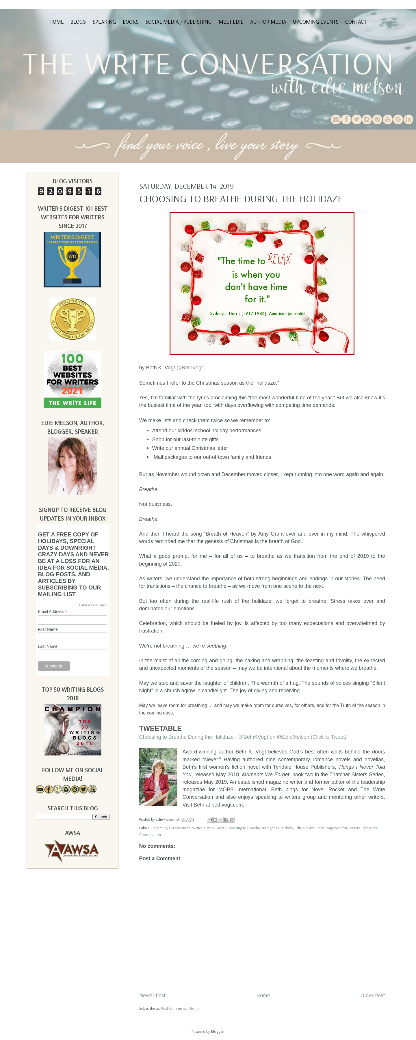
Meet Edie (231, 21)
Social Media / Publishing (178, 21)
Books (131, 21)
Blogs (78, 21)
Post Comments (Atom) (180, 1008)
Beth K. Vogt (214, 827)
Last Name (47, 646)
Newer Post (152, 995)
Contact (356, 21)
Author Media (268, 21)
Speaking (104, 21)
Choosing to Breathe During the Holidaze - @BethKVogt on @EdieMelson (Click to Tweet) (243, 737)
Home (56, 21)
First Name (47, 629)
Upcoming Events (316, 21)
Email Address (52, 611)
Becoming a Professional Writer (176, 827)
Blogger (217, 1031)
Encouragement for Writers (338, 827)
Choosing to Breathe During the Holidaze (259, 827)
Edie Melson (304, 827)
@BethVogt (190, 368)
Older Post (373, 995)
